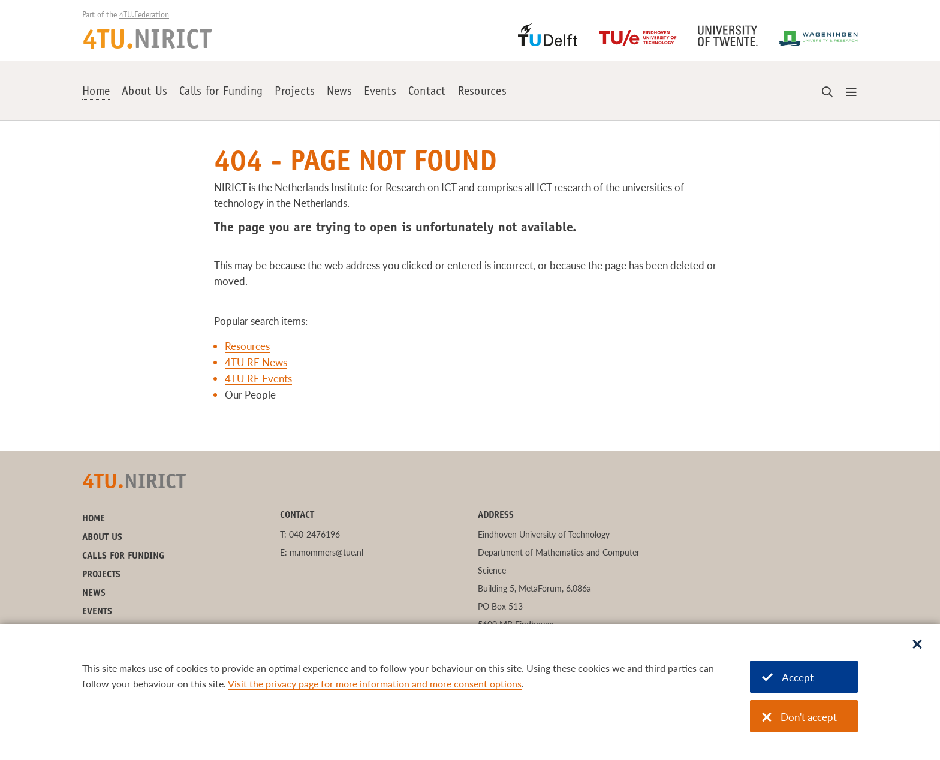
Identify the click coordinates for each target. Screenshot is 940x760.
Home (96, 92)
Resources (482, 92)
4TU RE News (256, 362)
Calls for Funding (221, 92)
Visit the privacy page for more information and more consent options (375, 683)
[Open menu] (851, 93)
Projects (295, 92)
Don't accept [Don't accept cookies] (799, 717)
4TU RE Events (258, 378)
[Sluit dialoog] (917, 645)
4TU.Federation (144, 15)
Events (380, 92)
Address (496, 515)
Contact (427, 92)
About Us (144, 92)
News (339, 92)
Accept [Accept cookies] (788, 677)
